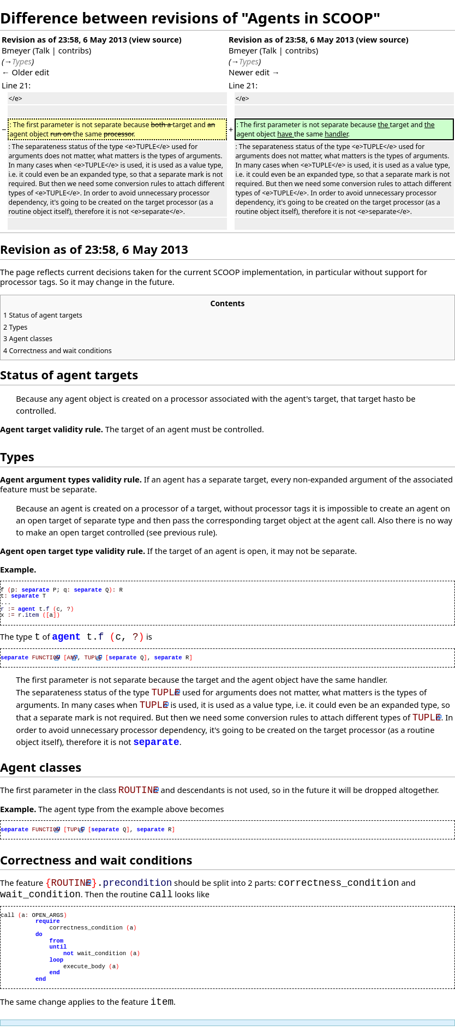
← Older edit (25, 72)
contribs (73, 50)
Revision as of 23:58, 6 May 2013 (64, 39)
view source (155, 39)
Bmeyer (16, 50)
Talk (42, 50)
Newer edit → (254, 72)
